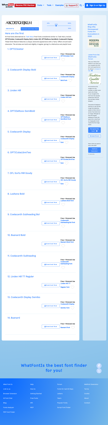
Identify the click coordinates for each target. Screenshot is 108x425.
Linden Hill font (66, 97)
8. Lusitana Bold (16, 194)
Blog (4, 403)
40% (48, 23)
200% (69, 23)
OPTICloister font (67, 56)
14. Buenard (14, 318)
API (31, 403)
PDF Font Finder (9, 412)
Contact (87, 403)
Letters (60, 394)
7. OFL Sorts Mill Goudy (20, 173)
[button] (82, 5)
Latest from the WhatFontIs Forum (93, 57)
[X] (99, 370)
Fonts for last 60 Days (65, 389)
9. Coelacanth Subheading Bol (24, 214)
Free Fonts (34, 398)
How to (32, 389)
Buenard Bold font (67, 242)
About (86, 398)
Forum (59, 384)
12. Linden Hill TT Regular (21, 276)
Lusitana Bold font (67, 201)
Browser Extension (10, 394)
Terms (86, 389)
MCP (32, 407)
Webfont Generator (94, 150)
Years (59, 398)
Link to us (6, 389)
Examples (59, 5)
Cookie (86, 394)
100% (69, 28)
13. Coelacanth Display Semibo (24, 297)
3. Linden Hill (14, 90)
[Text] (12, 28)
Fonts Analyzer (8, 407)
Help (32, 384)
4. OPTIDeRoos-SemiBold (21, 111)
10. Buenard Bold (16, 235)
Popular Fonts (62, 403)
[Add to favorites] (63, 60)
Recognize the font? (94, 130)
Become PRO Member (25, 5)
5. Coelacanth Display (19, 132)
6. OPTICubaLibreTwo (19, 152)
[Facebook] (99, 365)
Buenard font (65, 327)
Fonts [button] (40, 5)
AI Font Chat (7, 398)
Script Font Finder (64, 407)
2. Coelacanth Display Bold (22, 70)
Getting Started (36, 394)
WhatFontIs (33, 366)
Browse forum (94, 136)
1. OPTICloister (16, 49)
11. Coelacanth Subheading (22, 256)
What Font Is (7, 384)
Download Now (50, 57)
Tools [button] (49, 5)
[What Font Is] (8, 5)
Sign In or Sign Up (95, 5)
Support (72, 5)
